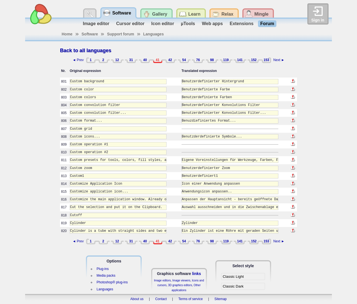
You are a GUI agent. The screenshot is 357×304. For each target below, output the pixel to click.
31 (131, 60)
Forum (267, 23)
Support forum (120, 34)
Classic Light (233, 276)
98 (212, 60)
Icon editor (162, 23)
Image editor (96, 23)
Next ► (278, 60)
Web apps (212, 23)
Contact (161, 299)
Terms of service (190, 299)
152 (254, 60)
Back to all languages (85, 50)
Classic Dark (233, 286)
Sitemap (220, 299)
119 (226, 60)
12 (117, 60)
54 (184, 60)
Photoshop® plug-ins (112, 282)
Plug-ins (102, 269)
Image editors (162, 280)
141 (240, 60)
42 (170, 60)
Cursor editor (130, 23)
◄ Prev (78, 60)
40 (145, 60)
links (196, 273)
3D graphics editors (180, 285)
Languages (153, 34)
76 (198, 60)
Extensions (241, 23)
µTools (188, 23)
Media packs (106, 276)
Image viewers (181, 280)
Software (89, 34)
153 (266, 60)
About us (136, 299)
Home (67, 34)
